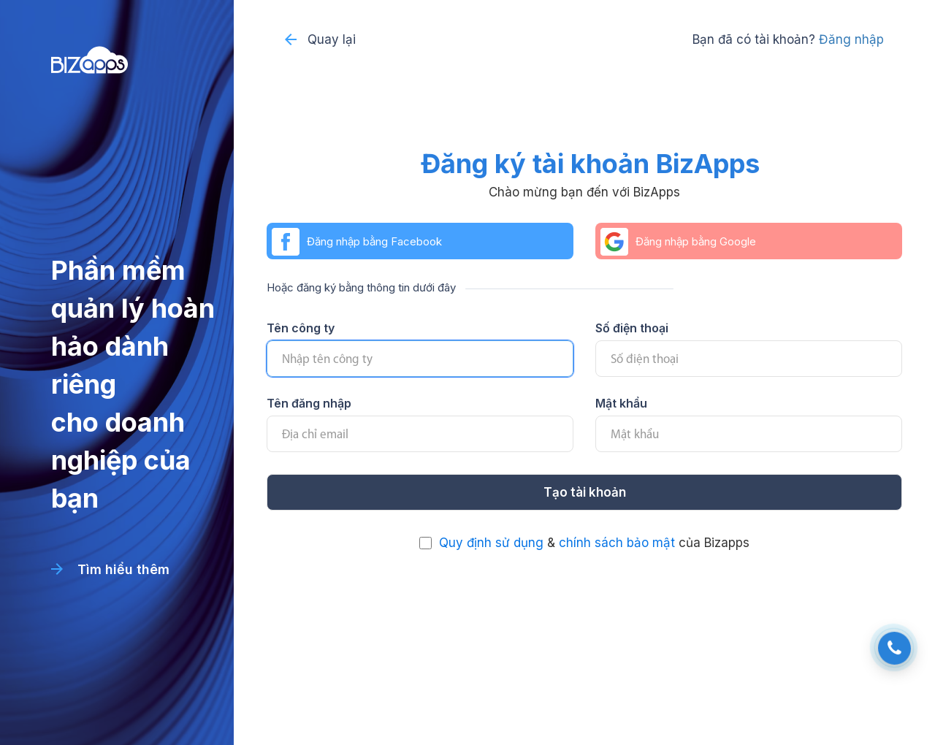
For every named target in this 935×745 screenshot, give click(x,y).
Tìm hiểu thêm (110, 569)
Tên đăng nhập (309, 403)
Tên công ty (301, 328)
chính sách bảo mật (617, 542)
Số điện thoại (631, 328)
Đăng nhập (851, 39)
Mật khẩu (621, 403)
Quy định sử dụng (491, 542)
